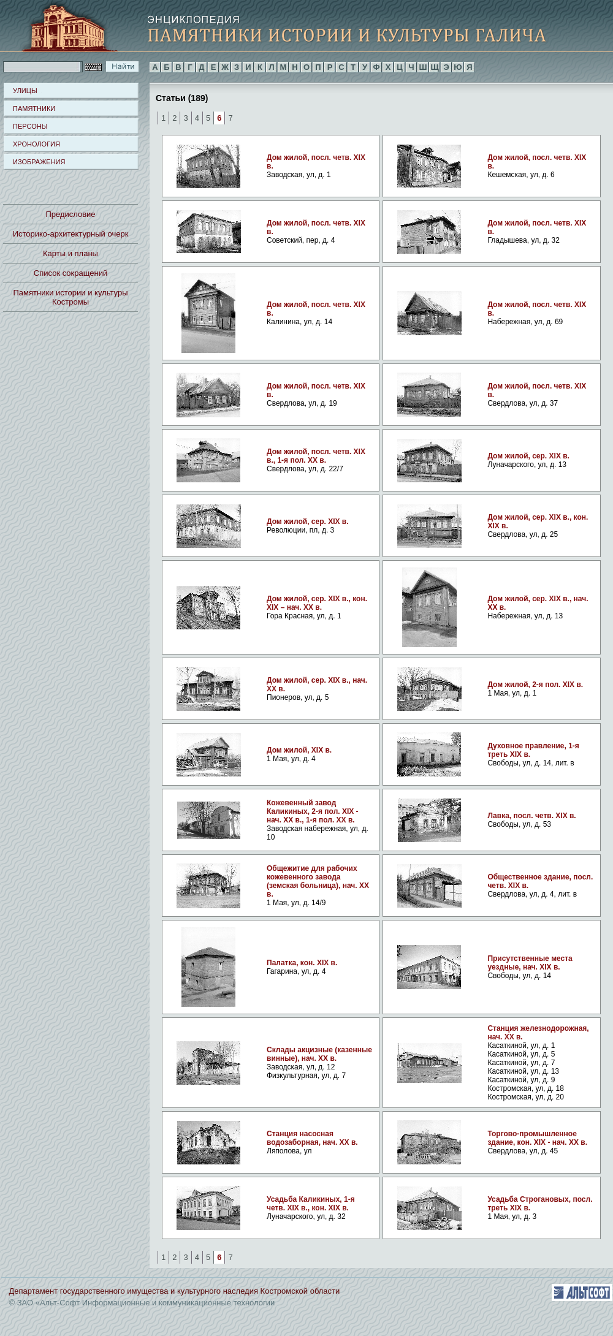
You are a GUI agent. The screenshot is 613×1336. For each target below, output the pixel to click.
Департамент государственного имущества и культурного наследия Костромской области (174, 1291)
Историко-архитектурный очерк (71, 233)
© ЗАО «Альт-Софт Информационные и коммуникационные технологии (142, 1302)
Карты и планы (70, 253)
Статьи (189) (182, 97)
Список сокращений (70, 273)
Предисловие (70, 214)
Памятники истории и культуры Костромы (70, 297)
